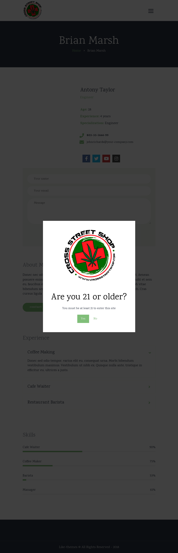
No (95, 319)
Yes (83, 319)
